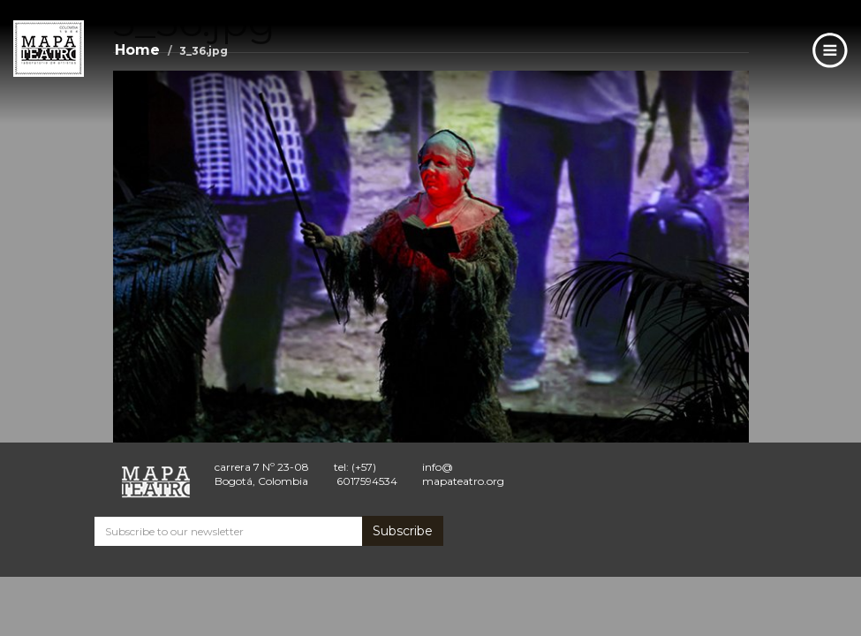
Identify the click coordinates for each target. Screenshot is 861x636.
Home (137, 50)
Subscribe (403, 531)
